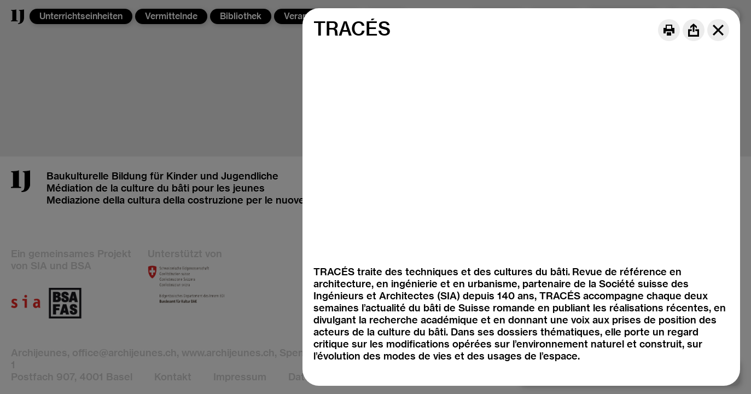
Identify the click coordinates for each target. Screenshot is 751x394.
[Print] (669, 30)
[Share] (694, 30)
